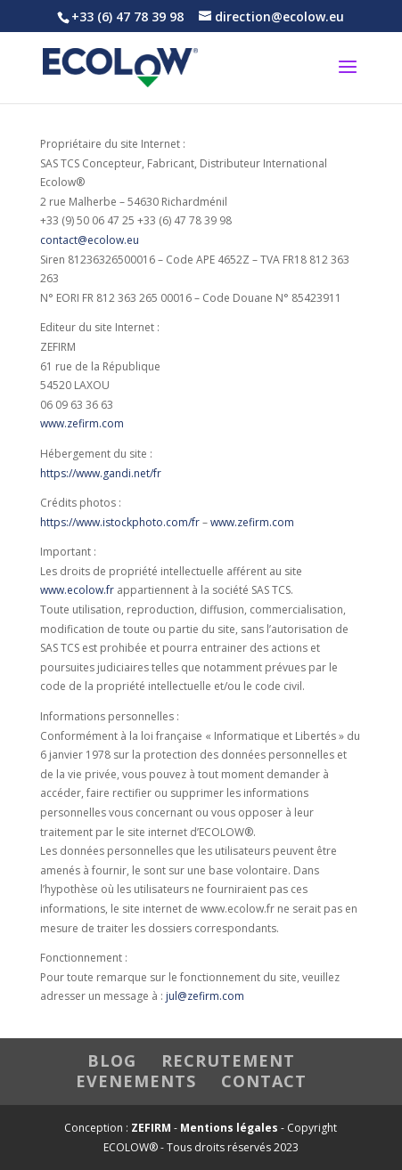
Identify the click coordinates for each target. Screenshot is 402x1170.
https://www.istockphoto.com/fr (120, 522)
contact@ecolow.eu (89, 240)
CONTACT (264, 1081)
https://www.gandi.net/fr (100, 473)
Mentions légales (229, 1127)
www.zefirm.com (82, 423)
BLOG (111, 1060)
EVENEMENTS (136, 1081)
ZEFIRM (151, 1127)
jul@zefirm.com (205, 995)
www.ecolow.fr (77, 589)
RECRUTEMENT (228, 1060)
